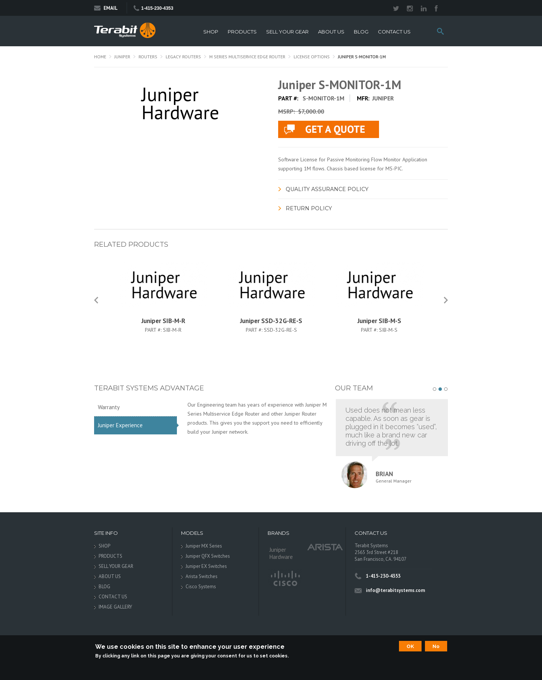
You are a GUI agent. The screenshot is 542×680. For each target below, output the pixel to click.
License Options (312, 56)
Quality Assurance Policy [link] (327, 189)
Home (100, 56)
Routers (148, 56)
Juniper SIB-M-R (163, 321)
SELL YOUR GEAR (287, 31)
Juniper (122, 56)
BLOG (361, 31)
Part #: (154, 329)
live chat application (328, 129)
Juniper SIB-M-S (379, 321)
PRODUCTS (242, 31)
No (436, 646)
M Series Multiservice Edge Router (247, 56)
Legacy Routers (183, 56)
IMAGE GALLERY (115, 607)
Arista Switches (202, 576)
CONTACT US (394, 31)
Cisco (285, 579)
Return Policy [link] (309, 208)
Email (106, 8)
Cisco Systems (201, 586)
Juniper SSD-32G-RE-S (271, 321)
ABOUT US (331, 31)
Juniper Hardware (281, 553)
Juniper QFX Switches (208, 556)
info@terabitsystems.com (395, 590)
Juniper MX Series (204, 546)
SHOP (210, 31)
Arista (325, 546)
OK (410, 646)
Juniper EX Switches (206, 566)
